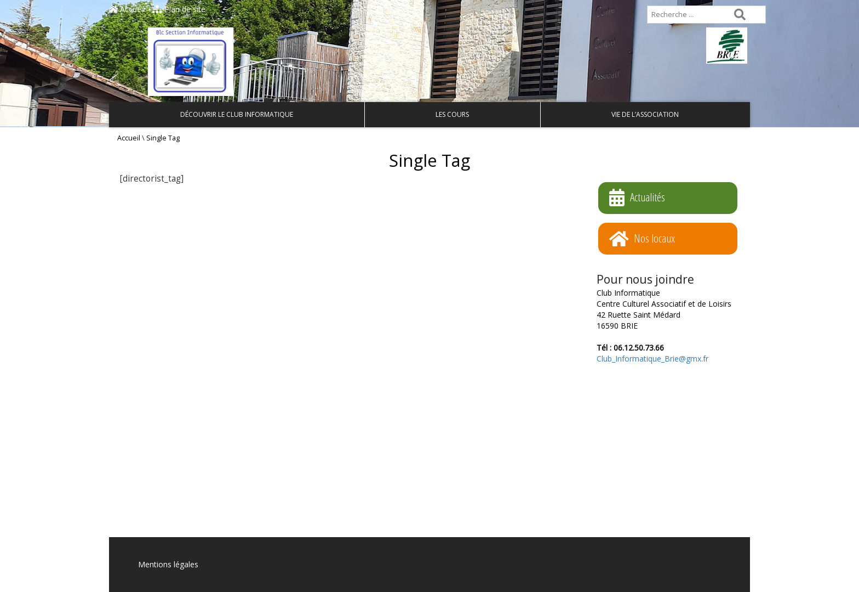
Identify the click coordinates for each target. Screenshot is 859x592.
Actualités (637, 198)
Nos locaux (642, 239)
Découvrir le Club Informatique (236, 114)
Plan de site (178, 9)
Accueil (127, 9)
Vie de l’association (645, 114)
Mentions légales (168, 564)
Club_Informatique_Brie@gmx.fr (652, 358)
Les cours (452, 114)
